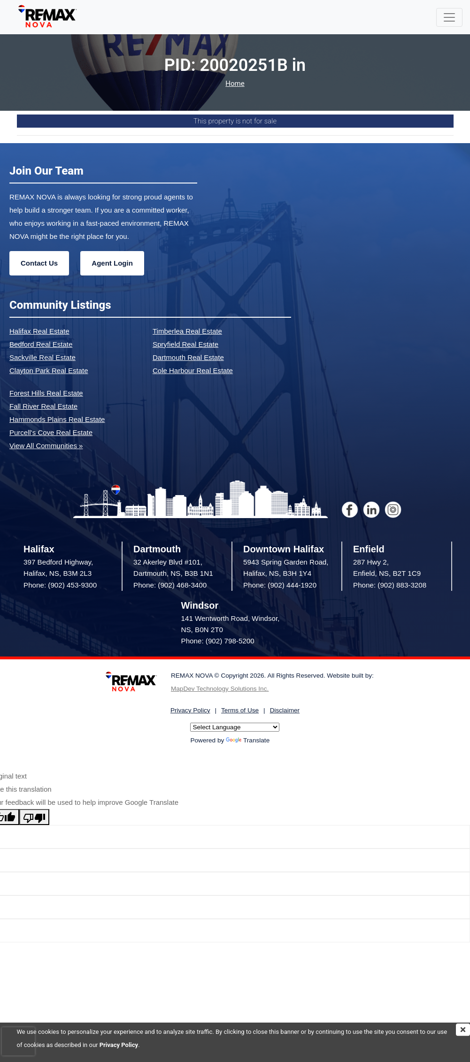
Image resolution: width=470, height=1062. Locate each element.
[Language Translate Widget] (234, 727)
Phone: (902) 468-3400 (170, 585)
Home (234, 83)
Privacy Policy (119, 1044)
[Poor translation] (34, 817)
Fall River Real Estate (43, 406)
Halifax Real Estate (39, 331)
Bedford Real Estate (40, 344)
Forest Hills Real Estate (46, 393)
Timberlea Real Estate (187, 331)
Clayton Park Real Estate (48, 370)
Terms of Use (240, 710)
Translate (248, 740)
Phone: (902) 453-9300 (60, 585)
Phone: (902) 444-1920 (279, 585)
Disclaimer (285, 710)
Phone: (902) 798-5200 (217, 641)
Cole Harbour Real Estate (193, 370)
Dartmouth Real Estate (188, 357)
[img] (463, 1030)
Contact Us (39, 263)
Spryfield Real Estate (185, 344)
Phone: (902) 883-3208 (389, 585)
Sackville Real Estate (42, 357)
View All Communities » (46, 446)
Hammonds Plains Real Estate (57, 419)
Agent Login (112, 263)
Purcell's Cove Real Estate (50, 432)
